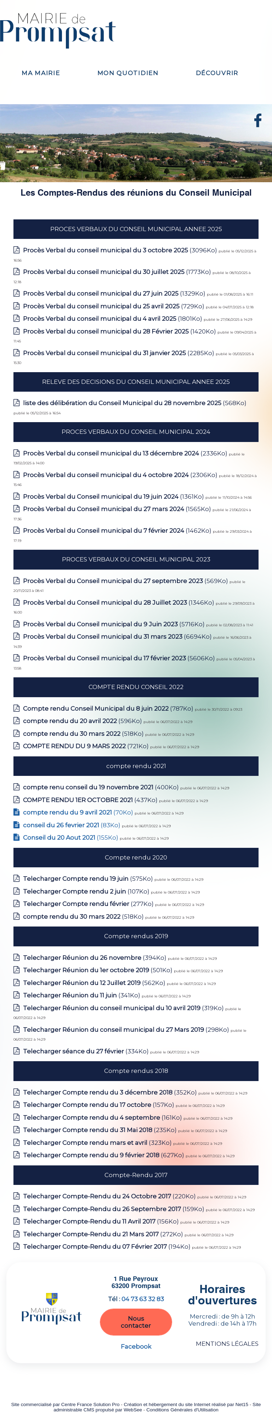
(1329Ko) (115, 293)
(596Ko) (83, 720)
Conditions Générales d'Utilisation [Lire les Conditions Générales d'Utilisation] (182, 1409)
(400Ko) (101, 787)
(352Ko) (110, 1092)
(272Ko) (104, 1234)
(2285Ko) (119, 353)
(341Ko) (82, 995)
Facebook (136, 1346)
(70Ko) (79, 812)
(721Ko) (86, 746)
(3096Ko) (121, 250)
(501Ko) (98, 970)
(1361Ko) (114, 496)
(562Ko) (95, 982)
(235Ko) (100, 1130)
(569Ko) (126, 580)
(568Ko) (134, 403)
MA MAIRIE (41, 73)
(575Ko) (88, 878)
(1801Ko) (113, 318)
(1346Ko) (119, 602)
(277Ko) (89, 903)
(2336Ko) (126, 453)
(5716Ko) (114, 624)
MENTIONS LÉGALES (227, 1343)
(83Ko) (72, 825)
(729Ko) (114, 306)
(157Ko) (99, 1104)
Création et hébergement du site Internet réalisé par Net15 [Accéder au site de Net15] (186, 1404)
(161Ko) (103, 1117)
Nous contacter (136, 1322)
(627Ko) (104, 1155)
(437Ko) (91, 800)
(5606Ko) (119, 658)
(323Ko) (98, 1142)
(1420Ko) (120, 331)
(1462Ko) (118, 530)
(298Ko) (127, 1029)
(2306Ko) (121, 474)
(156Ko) (101, 1221)
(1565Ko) (117, 509)
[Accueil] (64, 31)
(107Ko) (87, 891)
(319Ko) (124, 1008)
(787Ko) (109, 708)
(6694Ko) (118, 636)
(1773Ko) (117, 271)
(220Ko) (110, 1196)
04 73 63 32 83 (142, 1299)
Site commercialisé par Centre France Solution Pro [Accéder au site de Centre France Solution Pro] (65, 1404)
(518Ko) (84, 733)
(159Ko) (114, 1209)
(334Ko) (86, 1051)
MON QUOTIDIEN (128, 73)
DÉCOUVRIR (217, 73)
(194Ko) (107, 1246)
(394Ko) (95, 957)
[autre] (257, 125)
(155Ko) (71, 837)
